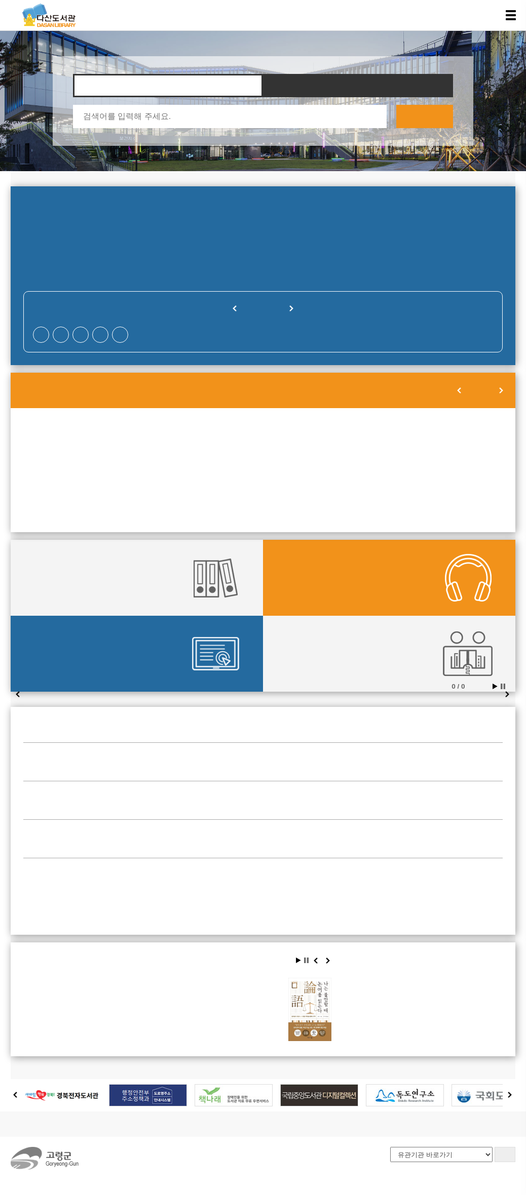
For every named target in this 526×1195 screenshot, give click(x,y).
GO (504, 1154)
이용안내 (86, 1124)
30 (194, 500)
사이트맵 (178, 1124)
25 (332, 485)
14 (55, 469)
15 (125, 469)
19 (401, 469)
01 (125, 439)
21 (55, 485)
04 (332, 439)
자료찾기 (168, 85)
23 (194, 485)
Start (495, 686)
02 (194, 439)
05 (401, 439)
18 (332, 469)
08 (125, 454)
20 (471, 469)
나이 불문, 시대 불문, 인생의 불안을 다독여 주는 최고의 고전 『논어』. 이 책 (237, 1027)
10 (263, 454)
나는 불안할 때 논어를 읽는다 (235, 987)
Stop (503, 686)
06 (471, 439)
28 (55, 500)
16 (194, 469)
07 (55, 454)
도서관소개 (37, 1124)
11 (332, 454)
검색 (424, 116)
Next (507, 695)
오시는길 (132, 1124)
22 (125, 485)
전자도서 (54, 654)
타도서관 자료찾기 (358, 85)
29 (125, 500)
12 (401, 454)
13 (471, 454)
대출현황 (54, 578)
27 (471, 485)
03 (263, 439)
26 (401, 485)
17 (263, 469)
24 (263, 485)
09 (194, 454)
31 (263, 500)
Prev (18, 695)
